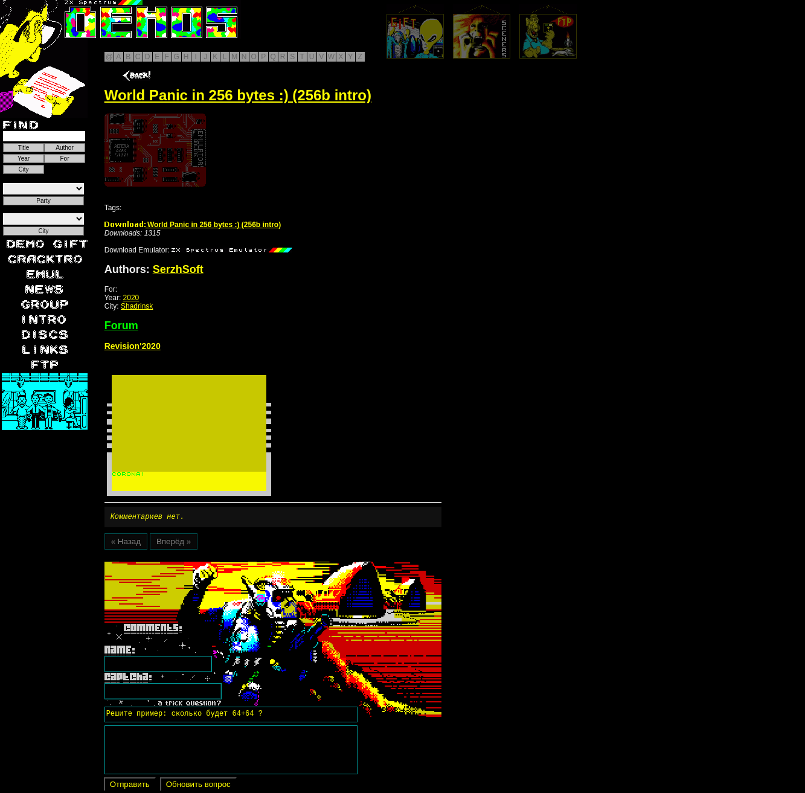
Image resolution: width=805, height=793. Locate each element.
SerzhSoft (178, 269)
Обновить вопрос (198, 786)
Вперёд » (173, 543)
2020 (131, 298)
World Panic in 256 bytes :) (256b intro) (192, 224)
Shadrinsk (137, 306)
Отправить (130, 786)
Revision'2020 (132, 346)
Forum (121, 325)
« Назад (126, 543)
